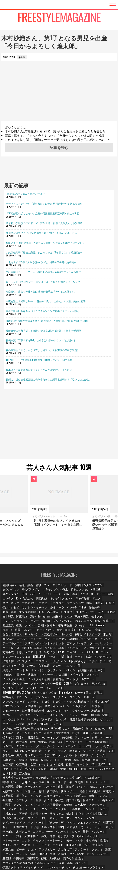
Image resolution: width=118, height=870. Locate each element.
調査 (67, 822)
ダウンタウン (105, 587)
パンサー (51, 827)
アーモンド (9, 716)
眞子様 (110, 774)
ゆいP (78, 809)
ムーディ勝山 (10, 685)
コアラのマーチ (51, 805)
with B (103, 787)
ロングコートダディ (46, 845)
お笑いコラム (10, 623)
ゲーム (57, 738)
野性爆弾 (7, 614)
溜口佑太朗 (19, 778)
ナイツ (35, 751)
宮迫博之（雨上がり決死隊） (69, 667)
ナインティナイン (32, 796)
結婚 (85, 654)
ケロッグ (30, 729)
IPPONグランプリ (25, 614)
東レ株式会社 (94, 720)
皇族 (100, 774)
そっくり (96, 800)
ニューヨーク (10, 774)
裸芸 (50, 627)
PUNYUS (110, 822)
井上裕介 (62, 818)
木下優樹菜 (108, 778)
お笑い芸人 (9, 587)
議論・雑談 (33, 587)
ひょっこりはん (44, 765)
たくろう (7, 845)
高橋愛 (6, 787)
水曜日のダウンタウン (82, 587)
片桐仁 (39, 703)
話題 (21, 587)
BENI (98, 712)
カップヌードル (102, 703)
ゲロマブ (47, 707)
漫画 (25, 725)
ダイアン (23, 672)
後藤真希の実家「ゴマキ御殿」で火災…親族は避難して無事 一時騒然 (43, 330)
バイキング (49, 751)
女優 (5, 751)
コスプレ (38, 658)
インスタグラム (60, 618)
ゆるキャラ (9, 609)
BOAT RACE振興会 (11, 645)
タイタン (18, 814)
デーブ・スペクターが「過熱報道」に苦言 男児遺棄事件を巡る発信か (44, 203)
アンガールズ (99, 654)
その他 (41, 596)
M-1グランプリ (10, 592)
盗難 (5, 747)
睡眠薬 (50, 703)
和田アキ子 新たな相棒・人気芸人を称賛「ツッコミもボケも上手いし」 (45, 242)
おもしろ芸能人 (95, 609)
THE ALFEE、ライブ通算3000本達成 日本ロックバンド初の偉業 (39, 360)
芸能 (23, 596)
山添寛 (64, 778)
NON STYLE (35, 654)
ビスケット (68, 805)
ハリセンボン (54, 658)
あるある (109, 712)
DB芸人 (44, 605)
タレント (68, 623)
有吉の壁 (45, 609)
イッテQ (23, 609)
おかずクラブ (64, 809)
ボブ (47, 796)
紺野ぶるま (9, 840)
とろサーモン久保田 (98, 667)
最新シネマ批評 (42, 769)
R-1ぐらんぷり (94, 596)
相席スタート (36, 778)
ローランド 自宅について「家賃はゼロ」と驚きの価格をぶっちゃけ (43, 281)
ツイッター (77, 618)
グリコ (22, 716)
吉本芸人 (36, 685)
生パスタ (7, 707)
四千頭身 (65, 845)
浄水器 (6, 725)
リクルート (28, 738)
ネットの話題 (104, 814)
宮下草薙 (42, 663)
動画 (16, 743)
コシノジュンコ (11, 796)
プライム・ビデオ (32, 681)
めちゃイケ (9, 663)
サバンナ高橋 (76, 849)
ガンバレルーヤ (24, 845)
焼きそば (91, 716)
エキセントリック (34, 698)
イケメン (7, 734)
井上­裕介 (71, 774)
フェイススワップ (103, 796)
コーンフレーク (47, 729)
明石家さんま (72, 658)
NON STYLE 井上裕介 (44, 818)
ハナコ (30, 663)
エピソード (61, 587)
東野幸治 (89, 827)
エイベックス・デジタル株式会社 (48, 725)
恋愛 (58, 623)
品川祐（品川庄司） (40, 667)
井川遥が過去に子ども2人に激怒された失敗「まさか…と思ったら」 (43, 233)
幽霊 (44, 743)
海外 (85, 614)
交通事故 (95, 645)
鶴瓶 (100, 827)
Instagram (96, 614)
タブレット (82, 698)
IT (37, 623)
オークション (101, 743)
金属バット (79, 845)
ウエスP (40, 627)
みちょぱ (7, 853)
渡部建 (6, 782)
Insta (77, 712)
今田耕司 (75, 827)
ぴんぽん (29, 645)
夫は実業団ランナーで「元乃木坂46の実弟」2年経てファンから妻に (43, 272)
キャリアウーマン (87, 791)
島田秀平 (100, 627)
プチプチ (69, 796)
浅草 (18, 809)
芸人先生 (78, 751)
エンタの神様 (76, 609)
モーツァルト (52, 814)
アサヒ (109, 800)
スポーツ (109, 685)
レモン (33, 787)
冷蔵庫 (57, 734)
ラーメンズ (9, 703)
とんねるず (26, 827)
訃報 (21, 663)
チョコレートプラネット (76, 835)
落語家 (108, 747)
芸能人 (24, 685)
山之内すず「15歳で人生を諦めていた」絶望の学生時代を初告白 (41, 262)
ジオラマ (29, 689)
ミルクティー (72, 694)
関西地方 (109, 596)
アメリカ (98, 769)
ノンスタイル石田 (63, 672)
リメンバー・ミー (61, 760)
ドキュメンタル (11, 681)
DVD (38, 747)
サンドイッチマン (50, 835)
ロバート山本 (23, 849)
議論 (32, 596)
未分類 (6, 636)
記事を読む (59, 147)
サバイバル (88, 676)
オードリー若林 (60, 840)
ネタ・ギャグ (57, 601)
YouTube (91, 618)
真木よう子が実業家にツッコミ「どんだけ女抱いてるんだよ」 (40, 369)
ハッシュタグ (103, 760)
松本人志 (43, 618)
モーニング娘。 (97, 782)
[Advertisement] (59, 95)
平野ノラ (34, 650)
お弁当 (106, 756)
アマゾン (105, 636)
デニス (19, 734)
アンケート (42, 822)
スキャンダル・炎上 (32, 592)
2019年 (60, 676)
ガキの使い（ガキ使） (79, 601)
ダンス (76, 729)
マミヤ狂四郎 (68, 645)
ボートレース (106, 640)
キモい (90, 814)
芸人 (40, 614)
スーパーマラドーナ (37, 636)
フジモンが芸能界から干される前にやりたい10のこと (30, 712)
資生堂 (83, 707)
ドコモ (6, 743)
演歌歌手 (77, 734)
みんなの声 (26, 822)
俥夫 (43, 809)
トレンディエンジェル (14, 654)
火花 (93, 765)
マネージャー (105, 809)
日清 (23, 650)
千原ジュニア (10, 650)
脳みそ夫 (67, 814)
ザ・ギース (22, 760)
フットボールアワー (13, 676)
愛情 (89, 760)
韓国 (25, 743)
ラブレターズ (87, 774)
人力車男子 (30, 809)
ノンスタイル (23, 658)
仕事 (26, 751)
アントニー (49, 720)
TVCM (45, 650)
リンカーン (53, 632)
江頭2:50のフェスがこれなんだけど (25, 194)
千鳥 (94, 592)
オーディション (66, 685)
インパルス (52, 645)
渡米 (47, 774)
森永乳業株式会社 (12, 698)
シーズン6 (104, 676)
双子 (18, 800)
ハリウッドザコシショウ (15, 605)
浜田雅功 (39, 694)
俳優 (51, 809)
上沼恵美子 (9, 672)
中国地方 (34, 853)
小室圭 (6, 778)
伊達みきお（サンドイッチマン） (20, 835)
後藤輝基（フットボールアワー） (93, 672)
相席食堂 (20, 853)
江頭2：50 (49, 747)
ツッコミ (56, 822)
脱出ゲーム (70, 738)
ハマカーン (9, 729)
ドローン (49, 685)
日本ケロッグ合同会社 (95, 729)
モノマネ (58, 774)
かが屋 (103, 840)
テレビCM (75, 650)
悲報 (60, 703)
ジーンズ (69, 782)
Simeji (72, 800)
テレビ (97, 747)
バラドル (105, 592)
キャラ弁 (7, 760)
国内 (67, 596)
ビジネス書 (64, 751)
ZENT (67, 716)
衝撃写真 (7, 800)
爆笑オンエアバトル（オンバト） (95, 663)
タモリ (39, 827)
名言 (5, 738)
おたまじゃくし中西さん (15, 791)
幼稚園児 (78, 760)
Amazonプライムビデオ (85, 636)
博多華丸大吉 (96, 845)
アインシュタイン (102, 835)
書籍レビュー (92, 756)
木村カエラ (33, 805)
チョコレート (59, 650)
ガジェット (73, 676)
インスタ (108, 707)
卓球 (40, 645)
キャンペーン (54, 694)
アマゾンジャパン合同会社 (16, 694)
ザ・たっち (84, 796)
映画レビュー (23, 769)
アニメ (15, 738)
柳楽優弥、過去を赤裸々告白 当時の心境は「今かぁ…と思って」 (41, 291)
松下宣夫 (31, 734)
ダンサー (23, 840)
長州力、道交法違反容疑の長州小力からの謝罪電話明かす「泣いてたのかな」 (49, 379)
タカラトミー (73, 787)
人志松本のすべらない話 (75, 632)
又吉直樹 (7, 658)
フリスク (96, 698)
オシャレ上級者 (95, 822)
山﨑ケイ (51, 778)
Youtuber (16, 751)
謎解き (94, 738)
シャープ (45, 734)
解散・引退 (26, 623)
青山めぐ (65, 712)
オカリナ (90, 809)
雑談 (34, 605)
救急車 (34, 743)
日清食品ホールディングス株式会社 (21, 720)
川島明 (28, 765)
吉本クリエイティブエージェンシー (77, 640)
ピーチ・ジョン (92, 818)
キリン (6, 805)
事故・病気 (28, 618)
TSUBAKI (95, 707)
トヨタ (42, 689)
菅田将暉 (104, 765)
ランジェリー (10, 822)
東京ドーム (44, 738)
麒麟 (18, 765)
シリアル (64, 729)
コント (6, 814)
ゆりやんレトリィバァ (78, 703)
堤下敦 (83, 645)
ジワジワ (60, 791)
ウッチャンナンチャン (14, 667)
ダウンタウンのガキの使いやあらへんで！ (57, 831)
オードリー (55, 596)
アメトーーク (10, 596)
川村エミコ (46, 787)
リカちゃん (90, 787)
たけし (57, 716)
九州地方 (7, 831)
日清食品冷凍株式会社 (27, 707)
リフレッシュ (25, 703)
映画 (16, 725)
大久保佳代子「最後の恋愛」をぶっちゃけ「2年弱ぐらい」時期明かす (44, 252)
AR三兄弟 (75, 818)
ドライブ (71, 747)
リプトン (87, 694)
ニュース (47, 587)
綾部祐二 (36, 774)
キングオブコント (12, 601)
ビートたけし (77, 627)
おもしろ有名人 (35, 632)
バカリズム (77, 840)
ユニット (7, 809)
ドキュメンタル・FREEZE (58, 592)
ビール (47, 654)
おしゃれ (47, 791)
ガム (89, 734)
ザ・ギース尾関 (40, 760)
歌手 (107, 720)
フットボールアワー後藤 (40, 676)
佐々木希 (18, 782)
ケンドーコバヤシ (61, 636)
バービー (7, 765)
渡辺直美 (46, 623)
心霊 (53, 743)
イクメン (78, 822)
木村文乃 (58, 769)
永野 (72, 791)
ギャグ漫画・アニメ (35, 601)
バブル (73, 707)
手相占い (85, 747)
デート (75, 654)
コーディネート (53, 782)
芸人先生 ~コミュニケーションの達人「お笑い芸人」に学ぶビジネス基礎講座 (42, 756)
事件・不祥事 (10, 827)
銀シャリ (103, 831)
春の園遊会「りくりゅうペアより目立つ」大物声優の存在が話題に (42, 350)
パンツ (94, 778)
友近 (67, 734)
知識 (66, 654)
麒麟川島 (7, 849)
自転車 (15, 747)
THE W (34, 609)
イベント (27, 747)
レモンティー (103, 694)
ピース (24, 774)
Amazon (28, 627)
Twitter (49, 614)
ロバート (61, 627)
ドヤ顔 (46, 800)
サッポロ (18, 805)
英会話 (59, 787)
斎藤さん (83, 800)
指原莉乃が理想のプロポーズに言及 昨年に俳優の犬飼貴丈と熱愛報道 (44, 223)
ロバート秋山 (41, 849)
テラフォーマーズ (92, 725)
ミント (108, 698)
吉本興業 (61, 614)
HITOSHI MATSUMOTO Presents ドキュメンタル (68, 681)
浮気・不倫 (89, 831)
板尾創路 (71, 769)
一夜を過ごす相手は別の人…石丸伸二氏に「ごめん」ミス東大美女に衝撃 (46, 301)
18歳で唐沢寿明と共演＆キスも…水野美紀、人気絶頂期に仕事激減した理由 (47, 321)
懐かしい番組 (70, 605)
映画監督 (78, 716)
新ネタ (103, 716)
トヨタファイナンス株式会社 (64, 689)
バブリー (60, 707)
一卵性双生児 (32, 800)
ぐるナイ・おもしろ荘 (62, 663)
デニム (81, 782)
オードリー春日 (40, 840)
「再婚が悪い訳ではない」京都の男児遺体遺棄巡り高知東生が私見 (42, 213)
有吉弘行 (18, 636)
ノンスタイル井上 (41, 672)
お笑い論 (91, 840)
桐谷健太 (85, 769)
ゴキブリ (74, 725)
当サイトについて (92, 658)
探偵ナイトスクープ (102, 632)
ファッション (34, 782)
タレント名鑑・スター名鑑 (100, 849)
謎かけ (83, 738)
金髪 (61, 747)
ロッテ (81, 805)
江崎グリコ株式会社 (40, 716)
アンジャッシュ (79, 778)
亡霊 (88, 743)
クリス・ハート (67, 720)
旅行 (91, 805)
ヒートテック (10, 818)
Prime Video (100, 681)
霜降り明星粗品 (24, 831)
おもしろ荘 (9, 632)
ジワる (35, 791)
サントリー (19, 787)
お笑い (55, 605)
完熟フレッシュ (79, 765)
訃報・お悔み (84, 623)
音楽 (21, 632)
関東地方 (74, 614)
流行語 (79, 814)
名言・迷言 (59, 609)
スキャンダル (81, 592)
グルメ (87, 650)
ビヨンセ (87, 712)
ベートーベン (34, 814)
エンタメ (77, 596)
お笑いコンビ (90, 689)
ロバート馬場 (58, 849)
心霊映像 (77, 743)
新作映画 (7, 769)
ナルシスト (59, 800)
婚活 (90, 627)
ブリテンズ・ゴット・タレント (39, 640)
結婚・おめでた (11, 618)
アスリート (103, 805)
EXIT (18, 627)
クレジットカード (12, 689)
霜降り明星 (101, 623)
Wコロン (106, 738)
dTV (20, 729)
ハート (57, 796)
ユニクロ (25, 818)
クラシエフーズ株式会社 (60, 698)
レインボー (61, 765)
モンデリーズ (102, 734)
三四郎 (64, 827)
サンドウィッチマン (91, 605)
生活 (57, 654)
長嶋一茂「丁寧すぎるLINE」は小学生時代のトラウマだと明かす (41, 340)
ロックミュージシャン (89, 685)
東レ (81, 720)
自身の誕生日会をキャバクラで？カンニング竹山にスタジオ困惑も (42, 311)
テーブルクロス (11, 640)
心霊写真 (64, 743)
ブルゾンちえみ (107, 618)
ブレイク (7, 627)
